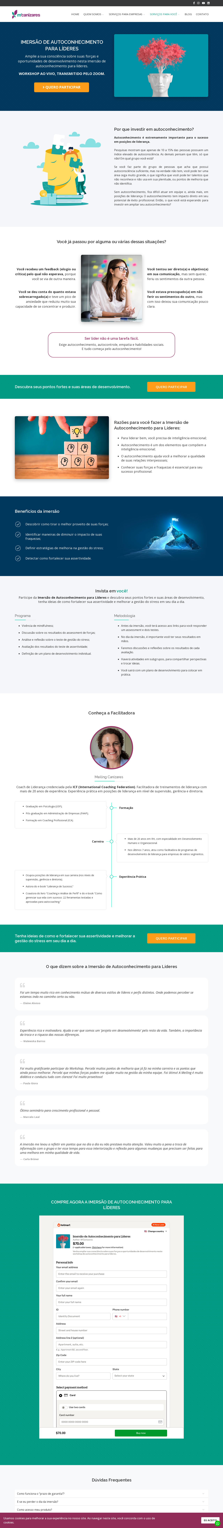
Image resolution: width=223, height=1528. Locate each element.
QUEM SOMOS (92, 14)
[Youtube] (203, 3)
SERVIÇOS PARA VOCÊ (163, 14)
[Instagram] (198, 3)
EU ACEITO (210, 1520)
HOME (75, 14)
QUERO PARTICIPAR (61, 87)
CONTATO (202, 14)
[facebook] (194, 3)
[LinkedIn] (208, 3)
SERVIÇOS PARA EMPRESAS (125, 14)
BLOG (188, 14)
